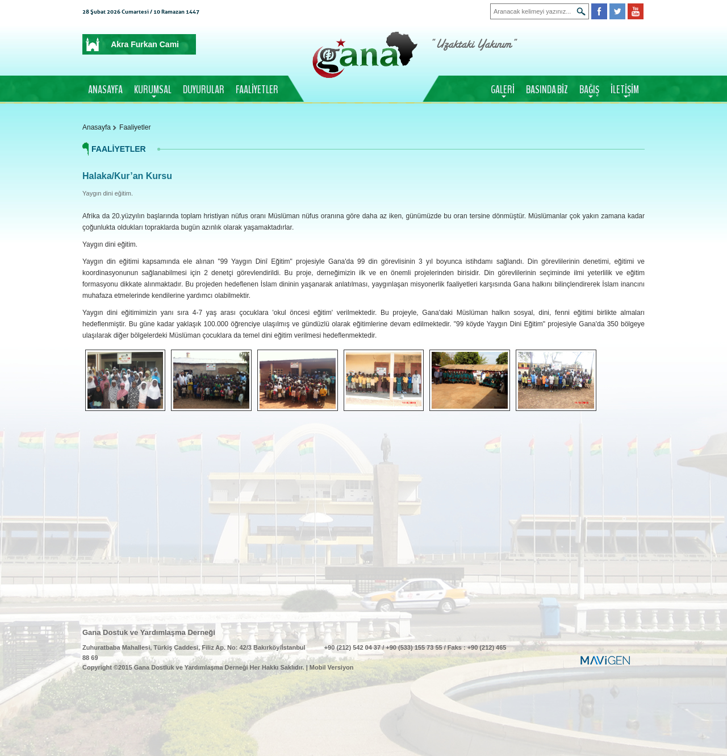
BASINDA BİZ (547, 89)
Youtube (636, 11)
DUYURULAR (203, 89)
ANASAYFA (105, 89)
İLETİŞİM (625, 89)
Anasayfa (96, 127)
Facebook (599, 11)
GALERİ (503, 89)
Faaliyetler (135, 127)
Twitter (617, 11)
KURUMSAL (153, 89)
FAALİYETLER (257, 89)
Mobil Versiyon (332, 667)
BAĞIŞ (589, 89)
